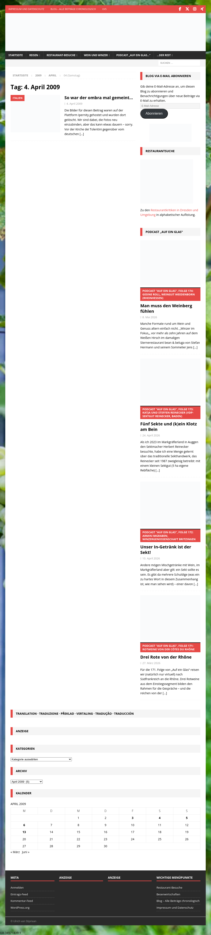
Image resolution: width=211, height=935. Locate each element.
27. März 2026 (151, 662)
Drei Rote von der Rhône (170, 650)
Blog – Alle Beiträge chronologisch (73, 9)
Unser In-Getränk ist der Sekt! (170, 541)
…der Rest (164, 55)
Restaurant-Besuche (61, 55)
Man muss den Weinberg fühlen (170, 300)
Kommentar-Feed (22, 901)
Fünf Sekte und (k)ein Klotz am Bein (170, 418)
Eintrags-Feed (19, 894)
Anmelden (17, 887)
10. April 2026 (151, 558)
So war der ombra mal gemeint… (98, 97)
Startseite (15, 55)
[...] (195, 347)
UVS (104, 9)
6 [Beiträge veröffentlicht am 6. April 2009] (24, 825)
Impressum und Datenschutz (26, 9)
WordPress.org (20, 907)
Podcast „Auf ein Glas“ (164, 231)
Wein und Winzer (96, 55)
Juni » (25, 852)
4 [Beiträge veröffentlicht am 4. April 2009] (160, 818)
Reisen (33, 55)
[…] (82, 133)
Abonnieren (154, 113)
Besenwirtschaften (168, 894)
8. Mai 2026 (149, 317)
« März (15, 852)
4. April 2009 (74, 103)
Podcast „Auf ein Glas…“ (133, 55)
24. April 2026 (151, 435)
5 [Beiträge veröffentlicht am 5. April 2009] (187, 818)
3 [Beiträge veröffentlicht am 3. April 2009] (132, 818)
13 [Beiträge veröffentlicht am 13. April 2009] (24, 832)
